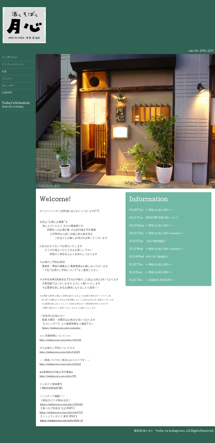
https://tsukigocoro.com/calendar (61, 328)
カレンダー (8, 85)
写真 (4, 71)
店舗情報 (7, 92)
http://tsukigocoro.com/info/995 (58, 376)
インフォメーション (13, 64)
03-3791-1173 (204, 51)
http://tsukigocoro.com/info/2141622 (60, 364)
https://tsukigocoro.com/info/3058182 (61, 405)
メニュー (7, 78)
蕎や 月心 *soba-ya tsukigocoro (164, 431)
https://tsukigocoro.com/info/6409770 (61, 413)
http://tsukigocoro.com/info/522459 (60, 352)
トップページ (9, 57)
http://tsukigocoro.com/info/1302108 (60, 340)
